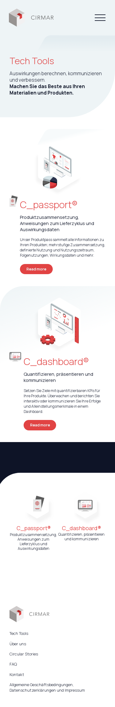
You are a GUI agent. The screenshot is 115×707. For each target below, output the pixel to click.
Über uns (18, 644)
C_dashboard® (56, 361)
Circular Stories (24, 654)
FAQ (13, 664)
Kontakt (17, 674)
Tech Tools (19, 633)
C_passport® (49, 204)
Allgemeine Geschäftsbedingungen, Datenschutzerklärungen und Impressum (47, 687)
